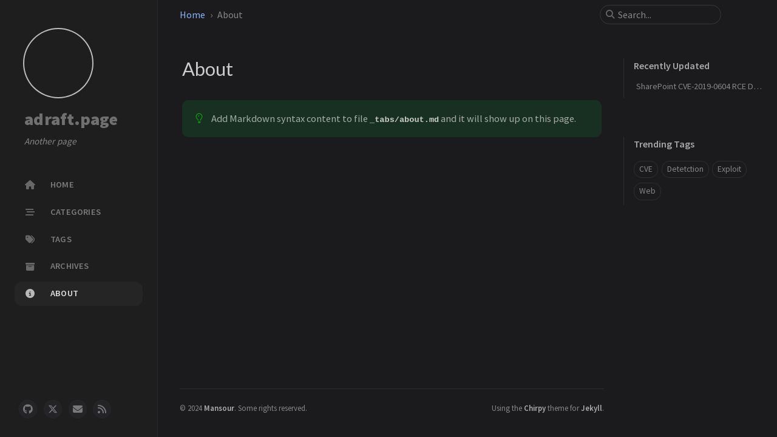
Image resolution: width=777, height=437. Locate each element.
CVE (646, 169)
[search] (665, 14)
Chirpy (535, 408)
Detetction (685, 169)
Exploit (729, 169)
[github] (27, 409)
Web (647, 191)
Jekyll (591, 408)
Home (192, 14)
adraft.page (71, 119)
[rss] (101, 409)
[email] (77, 409)
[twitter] (52, 409)
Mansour (219, 408)
